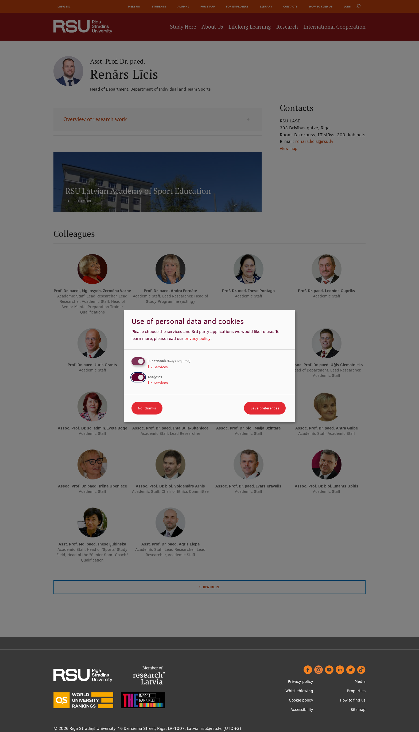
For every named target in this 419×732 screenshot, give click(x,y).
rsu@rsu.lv (211, 728)
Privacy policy (300, 681)
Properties (356, 691)
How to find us (353, 700)
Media (360, 681)
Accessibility (301, 709)
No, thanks (147, 408)
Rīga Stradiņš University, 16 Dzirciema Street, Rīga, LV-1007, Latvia (134, 728)
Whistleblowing (299, 691)
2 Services (158, 367)
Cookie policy (301, 700)
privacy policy (197, 338)
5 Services (158, 382)
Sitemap (358, 709)
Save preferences (264, 408)
